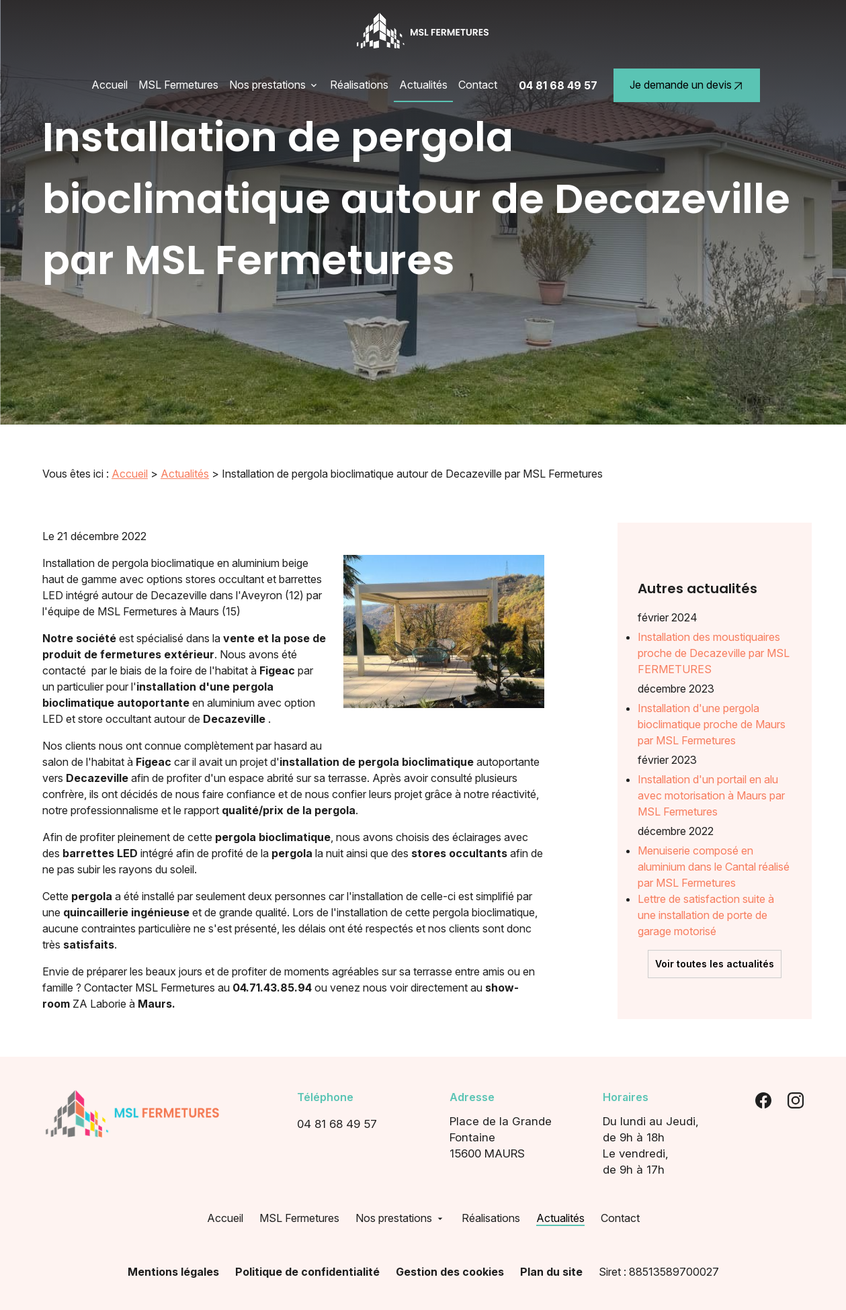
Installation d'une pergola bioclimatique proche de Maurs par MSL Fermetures (712, 688)
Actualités (423, 84)
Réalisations (359, 84)
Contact (477, 84)
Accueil (109, 84)
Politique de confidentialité (307, 1269)
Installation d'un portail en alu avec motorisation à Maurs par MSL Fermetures (711, 760)
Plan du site (551, 1269)
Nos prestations (267, 84)
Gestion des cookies (450, 1269)
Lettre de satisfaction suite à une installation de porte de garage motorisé (706, 879)
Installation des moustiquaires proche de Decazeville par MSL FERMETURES (714, 617)
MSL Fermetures (178, 84)
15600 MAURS (518, 1134)
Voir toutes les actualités (714, 928)
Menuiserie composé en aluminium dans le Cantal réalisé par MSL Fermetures (714, 831)
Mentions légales (173, 1269)
